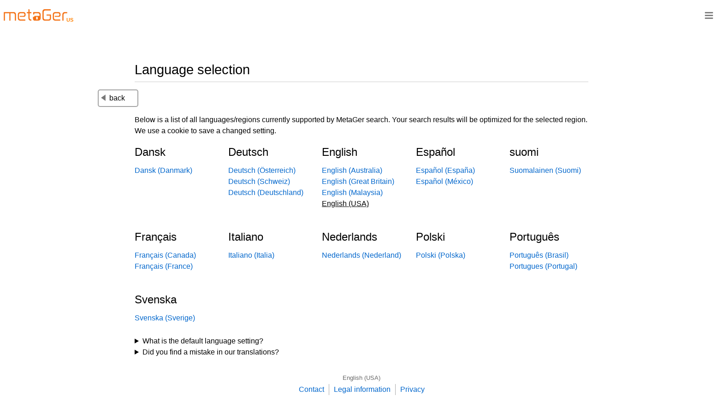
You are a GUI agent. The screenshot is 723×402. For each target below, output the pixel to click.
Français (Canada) (165, 255)
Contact (311, 389)
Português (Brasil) (539, 255)
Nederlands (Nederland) (361, 255)
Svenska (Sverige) (165, 318)
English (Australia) (352, 170)
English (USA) (361, 377)
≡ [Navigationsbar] (709, 15)
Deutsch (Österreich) (262, 170)
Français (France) (164, 266)
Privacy (412, 389)
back (113, 98)
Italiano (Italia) (251, 255)
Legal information (362, 389)
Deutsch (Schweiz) (259, 181)
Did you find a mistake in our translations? (210, 352)
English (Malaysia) (352, 192)
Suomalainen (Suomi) (545, 170)
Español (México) (444, 181)
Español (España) (445, 170)
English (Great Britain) (358, 181)
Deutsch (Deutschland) (265, 192)
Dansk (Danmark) (163, 170)
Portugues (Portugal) (543, 266)
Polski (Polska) (440, 255)
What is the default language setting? (202, 341)
